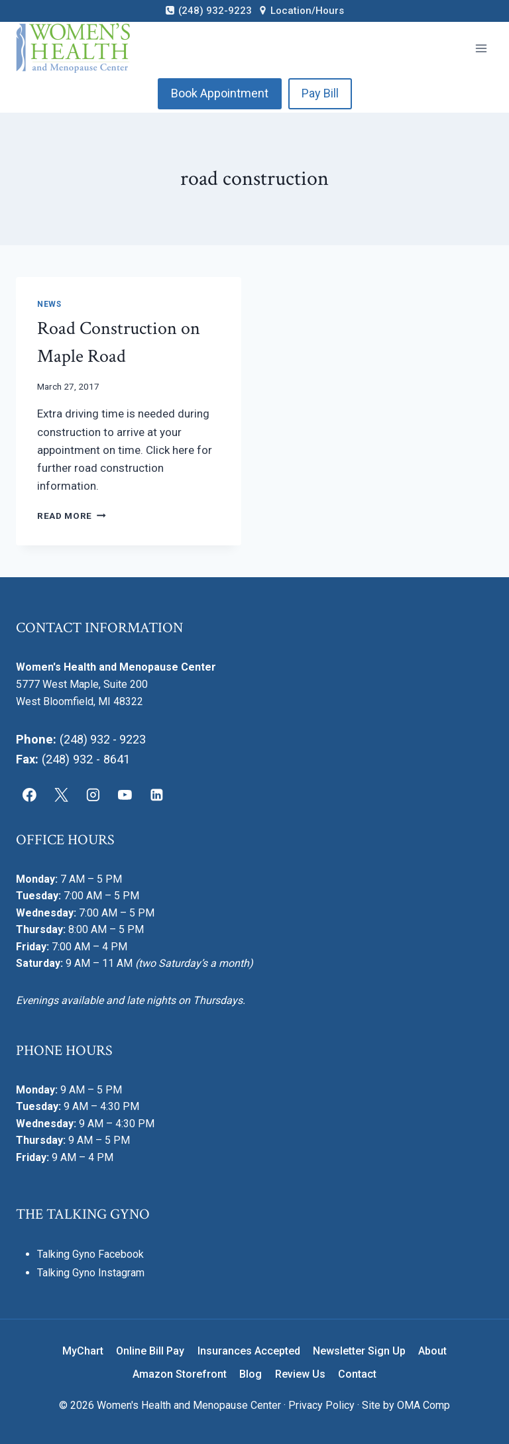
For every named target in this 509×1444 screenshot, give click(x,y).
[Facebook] (30, 795)
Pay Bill (320, 93)
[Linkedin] (156, 795)
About (432, 1351)
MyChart (82, 1351)
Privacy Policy (321, 1404)
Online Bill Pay (150, 1351)
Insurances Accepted (249, 1351)
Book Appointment (219, 93)
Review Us (300, 1374)
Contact (357, 1374)
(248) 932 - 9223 (104, 739)
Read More (71, 515)
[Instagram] (93, 795)
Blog (250, 1374)
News (49, 304)
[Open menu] (481, 48)
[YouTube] (125, 795)
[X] (62, 795)
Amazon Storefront (180, 1374)
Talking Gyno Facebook (90, 1253)
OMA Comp (423, 1404)
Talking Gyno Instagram (90, 1272)
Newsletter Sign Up (359, 1351)
